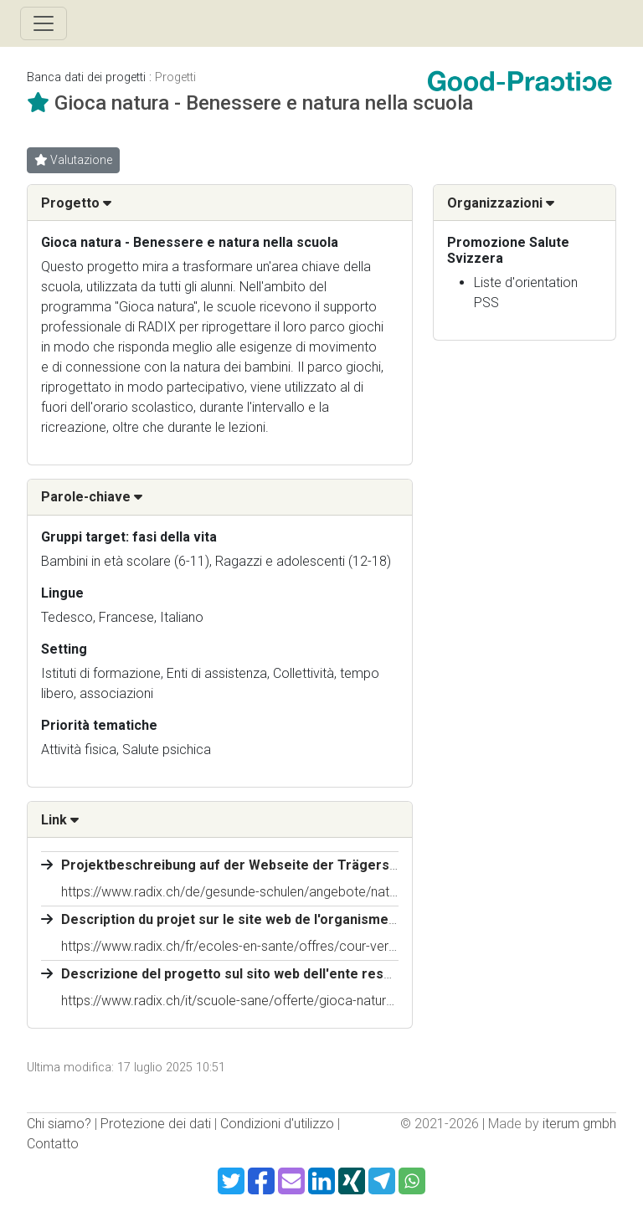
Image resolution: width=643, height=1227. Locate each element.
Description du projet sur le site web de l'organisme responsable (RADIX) (292, 919)
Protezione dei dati (155, 1124)
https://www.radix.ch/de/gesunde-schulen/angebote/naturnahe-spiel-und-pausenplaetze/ (320, 892)
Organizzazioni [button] (500, 203)
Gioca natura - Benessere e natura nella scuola (263, 103)
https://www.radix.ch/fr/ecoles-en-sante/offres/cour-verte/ (233, 946)
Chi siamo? (59, 1124)
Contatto (53, 1144)
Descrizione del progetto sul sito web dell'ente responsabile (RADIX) (278, 974)
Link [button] (60, 820)
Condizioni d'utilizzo (277, 1124)
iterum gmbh (579, 1124)
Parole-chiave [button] (91, 497)
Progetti (175, 77)
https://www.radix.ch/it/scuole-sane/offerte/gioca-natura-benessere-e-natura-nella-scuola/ (326, 1001)
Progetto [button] (76, 203)
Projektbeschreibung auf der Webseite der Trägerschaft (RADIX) (268, 865)
